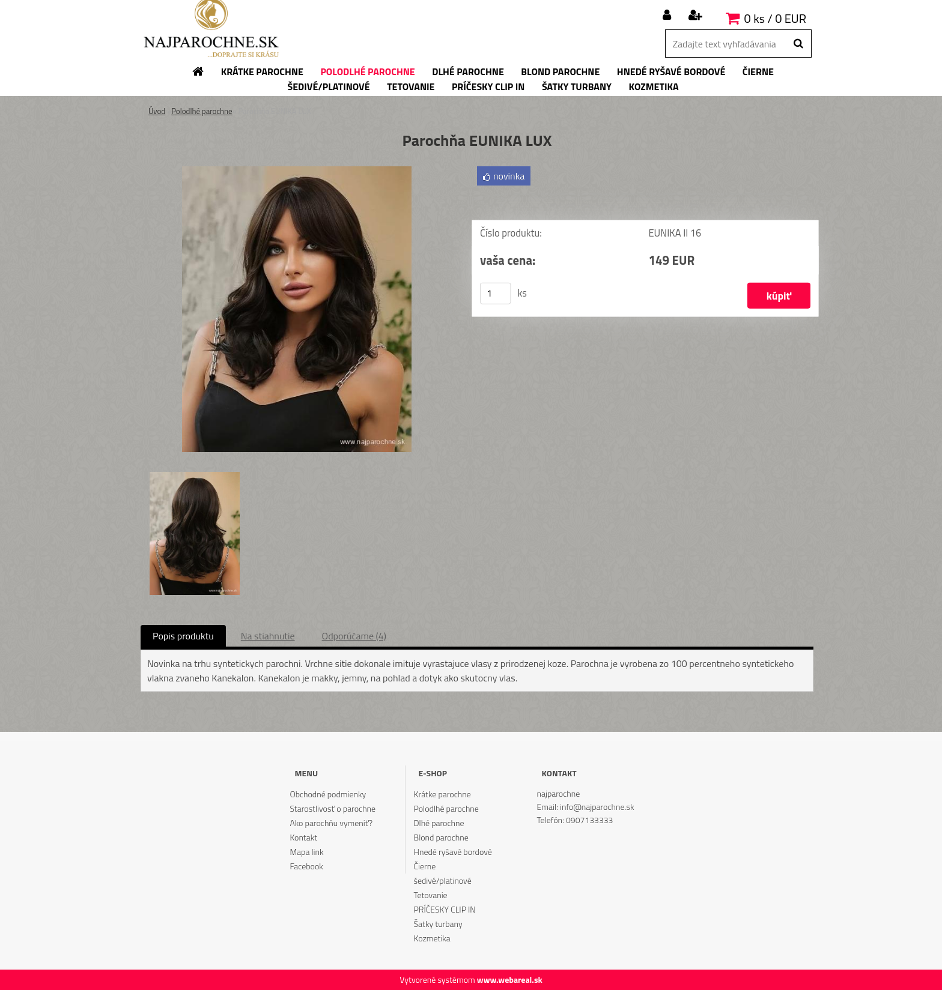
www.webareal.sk (509, 979)
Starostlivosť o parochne (332, 808)
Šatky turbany (438, 923)
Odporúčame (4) (354, 636)
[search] (798, 43)
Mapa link (306, 851)
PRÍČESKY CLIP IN (445, 909)
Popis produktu (183, 636)
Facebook (306, 866)
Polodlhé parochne (201, 111)
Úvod (156, 111)
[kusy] (495, 293)
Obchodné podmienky (328, 794)
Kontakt (303, 837)
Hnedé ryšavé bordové (453, 851)
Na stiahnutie (268, 636)
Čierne (425, 866)
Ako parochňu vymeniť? (331, 822)
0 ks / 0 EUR (775, 18)
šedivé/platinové (443, 880)
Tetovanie (431, 895)
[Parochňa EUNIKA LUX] (297, 171)
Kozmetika (432, 938)
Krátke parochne (442, 794)
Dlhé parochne (439, 822)
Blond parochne (441, 837)
